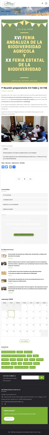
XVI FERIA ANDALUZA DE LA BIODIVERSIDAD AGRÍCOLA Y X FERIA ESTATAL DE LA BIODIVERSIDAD (25, 157)
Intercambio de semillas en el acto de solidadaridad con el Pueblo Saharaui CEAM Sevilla (26, 280)
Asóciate (9, 418)
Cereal (35, 356)
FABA (3, 163)
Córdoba (5, 359)
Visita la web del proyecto (24, 235)
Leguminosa (28, 363)
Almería (19, 352)
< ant (18, 179)
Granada (40, 359)
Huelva (13, 363)
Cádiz (29, 356)
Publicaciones (8, 209)
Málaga (8, 163)
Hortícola (5, 363)
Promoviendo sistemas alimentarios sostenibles (20, 153)
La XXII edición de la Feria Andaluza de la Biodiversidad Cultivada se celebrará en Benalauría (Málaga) (24, 272)
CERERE (5, 149)
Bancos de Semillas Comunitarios (13, 356)
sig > (30, 179)
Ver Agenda (24, 341)
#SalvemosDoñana (8, 352)
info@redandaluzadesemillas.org (12, 402)
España (22, 163)
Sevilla (32, 367)
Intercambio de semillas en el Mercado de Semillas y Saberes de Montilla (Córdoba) (27, 255)
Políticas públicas (21, 367)
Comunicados (8, 200)
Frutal (32, 359)
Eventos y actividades (10, 204)
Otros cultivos (7, 367)
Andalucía (15, 163)
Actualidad (7, 195)
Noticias (8, 11)
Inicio (2, 11)
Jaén (19, 363)
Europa (19, 359)
